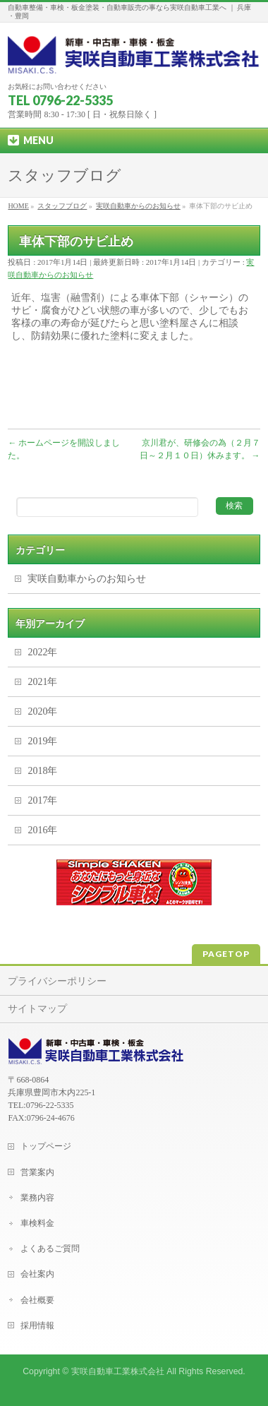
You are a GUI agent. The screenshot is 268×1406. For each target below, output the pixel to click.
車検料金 (37, 1223)
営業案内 (37, 1172)
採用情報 (37, 1325)
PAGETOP (226, 953)
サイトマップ (37, 1008)
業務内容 (37, 1198)
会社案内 (37, 1274)
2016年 (42, 830)
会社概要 (37, 1300)
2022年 (42, 652)
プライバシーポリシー (57, 981)
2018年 (42, 770)
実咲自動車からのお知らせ (87, 578)
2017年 (42, 800)
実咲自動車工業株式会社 (117, 1371)
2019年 (42, 741)
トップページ (45, 1146)
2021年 (42, 682)
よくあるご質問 (50, 1248)
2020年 (42, 711)
